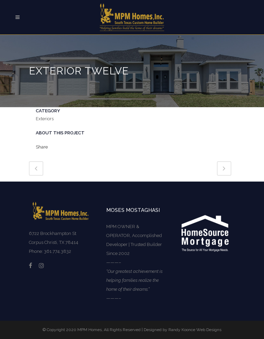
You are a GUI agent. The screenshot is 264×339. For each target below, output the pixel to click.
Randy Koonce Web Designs (194, 329)
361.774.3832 (57, 251)
